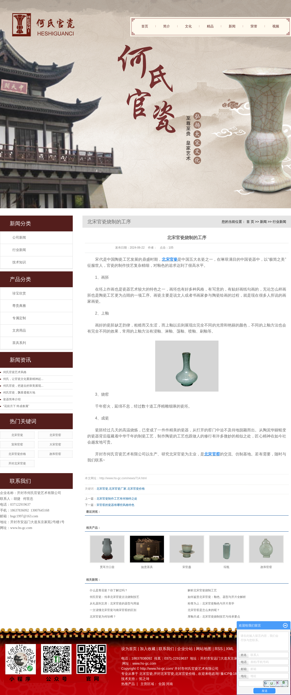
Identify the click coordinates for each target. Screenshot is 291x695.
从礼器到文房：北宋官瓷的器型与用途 (114, 603)
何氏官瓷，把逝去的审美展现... (23, 385)
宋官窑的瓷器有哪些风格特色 (115, 505)
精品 (210, 26)
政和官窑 (55, 454)
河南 (169, 684)
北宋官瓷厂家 (117, 488)
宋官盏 (186, 567)
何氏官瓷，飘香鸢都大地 (19, 392)
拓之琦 (144, 679)
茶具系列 (19, 343)
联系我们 (166, 649)
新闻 (232, 26)
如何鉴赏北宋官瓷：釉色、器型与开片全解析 (217, 597)
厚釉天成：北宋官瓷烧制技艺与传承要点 (214, 616)
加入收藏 (147, 649)
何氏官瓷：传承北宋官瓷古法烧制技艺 (114, 597)
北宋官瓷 (17, 435)
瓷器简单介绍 (12, 399)
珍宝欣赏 (19, 293)
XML (230, 649)
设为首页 (129, 649)
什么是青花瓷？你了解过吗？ (109, 590)
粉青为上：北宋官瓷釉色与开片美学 (211, 603)
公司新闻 (19, 237)
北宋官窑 (55, 435)
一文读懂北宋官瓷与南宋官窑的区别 (113, 610)
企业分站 (185, 649)
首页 (144, 26)
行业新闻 (19, 250)
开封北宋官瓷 (17, 463)
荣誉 (254, 26)
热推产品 (128, 684)
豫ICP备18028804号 (235, 674)
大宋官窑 (55, 444)
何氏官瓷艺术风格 (14, 372)
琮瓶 (226, 567)
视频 (275, 26)
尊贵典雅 (19, 306)
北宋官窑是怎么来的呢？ (204, 610)
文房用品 (19, 330)
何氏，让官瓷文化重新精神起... (23, 379)
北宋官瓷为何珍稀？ (103, 616)
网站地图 (204, 649)
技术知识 (19, 262)
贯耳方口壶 (107, 567)
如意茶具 (147, 567)
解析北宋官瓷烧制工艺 (202, 590)
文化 (188, 26)
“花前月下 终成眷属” (16, 406)
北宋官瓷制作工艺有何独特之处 (117, 498)
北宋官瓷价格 (17, 454)
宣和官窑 (17, 444)
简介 (166, 26)
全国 (161, 684)
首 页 (250, 222)
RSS (219, 649)
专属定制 (19, 318)
